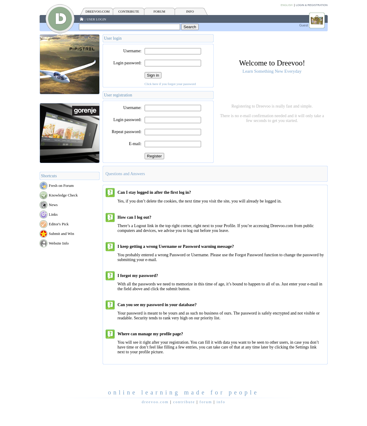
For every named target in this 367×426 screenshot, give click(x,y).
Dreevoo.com (98, 11)
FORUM (159, 11)
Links (53, 214)
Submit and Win (61, 233)
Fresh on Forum (61, 185)
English (287, 5)
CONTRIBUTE (128, 11)
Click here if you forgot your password (170, 84)
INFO (190, 11)
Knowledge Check (63, 195)
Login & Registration (312, 5)
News (53, 204)
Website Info (59, 243)
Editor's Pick (59, 224)
